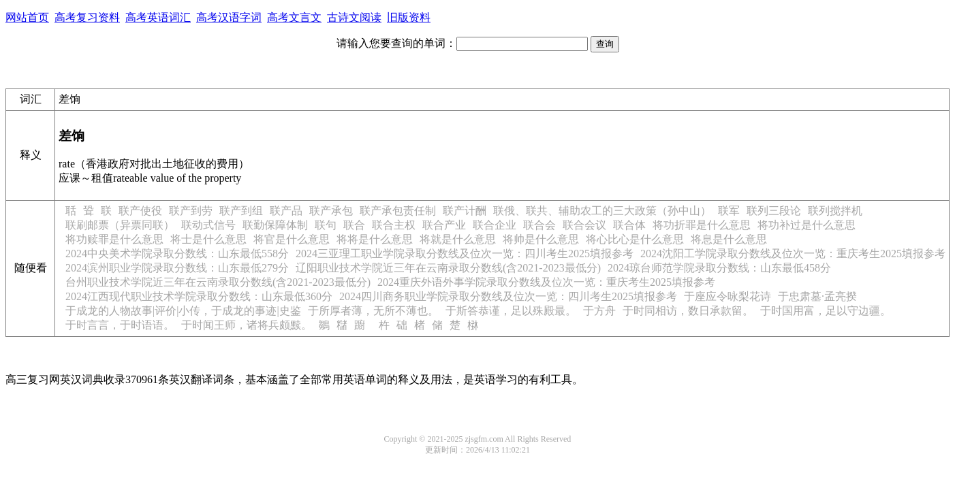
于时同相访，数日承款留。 (688, 310)
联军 (729, 210)
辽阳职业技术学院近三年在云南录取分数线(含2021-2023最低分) (448, 268)
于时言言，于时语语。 (119, 325)
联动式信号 (208, 225)
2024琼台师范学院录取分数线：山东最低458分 (719, 268)
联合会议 (584, 225)
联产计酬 (464, 210)
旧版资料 (408, 17)
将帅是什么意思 (541, 239)
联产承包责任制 (398, 210)
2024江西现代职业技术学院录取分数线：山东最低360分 (198, 296)
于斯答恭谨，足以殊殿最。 (510, 310)
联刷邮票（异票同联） (119, 225)
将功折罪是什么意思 (702, 225)
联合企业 (494, 225)
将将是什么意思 (374, 239)
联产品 (286, 210)
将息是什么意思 (729, 239)
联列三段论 (774, 210)
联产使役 (140, 210)
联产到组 (241, 210)
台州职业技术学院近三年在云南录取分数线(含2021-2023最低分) (218, 282)
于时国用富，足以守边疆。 (825, 310)
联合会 (539, 225)
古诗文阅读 (354, 17)
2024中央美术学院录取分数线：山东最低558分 (177, 253)
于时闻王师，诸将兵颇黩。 (246, 325)
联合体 (629, 225)
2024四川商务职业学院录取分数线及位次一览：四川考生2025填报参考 (508, 296)
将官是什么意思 (291, 239)
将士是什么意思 (208, 239)
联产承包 (331, 210)
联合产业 (444, 225)
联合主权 (394, 225)
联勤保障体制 (275, 225)
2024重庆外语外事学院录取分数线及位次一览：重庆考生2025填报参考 (546, 282)
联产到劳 (191, 210)
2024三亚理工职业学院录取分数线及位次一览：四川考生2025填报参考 (464, 253)
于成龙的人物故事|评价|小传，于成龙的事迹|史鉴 (183, 310)
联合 (354, 225)
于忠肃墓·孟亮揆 (817, 296)
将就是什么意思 (458, 239)
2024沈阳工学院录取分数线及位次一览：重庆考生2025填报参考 (792, 253)
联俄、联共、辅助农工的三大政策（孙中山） (602, 210)
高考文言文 (294, 17)
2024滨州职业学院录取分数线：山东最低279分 (177, 268)
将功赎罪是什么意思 (114, 239)
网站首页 (27, 17)
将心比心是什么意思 (635, 239)
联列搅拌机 (835, 210)
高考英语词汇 (158, 17)
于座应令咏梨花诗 (727, 296)
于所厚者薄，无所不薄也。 (373, 310)
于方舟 (599, 310)
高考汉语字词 (229, 17)
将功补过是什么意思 (806, 225)
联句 (325, 225)
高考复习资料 (87, 17)
